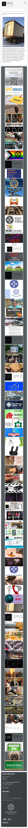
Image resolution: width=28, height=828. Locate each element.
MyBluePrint (6, 794)
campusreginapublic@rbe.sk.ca (12, 782)
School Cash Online (7, 800)
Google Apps (6, 796)
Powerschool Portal (7, 798)
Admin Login (5, 787)
